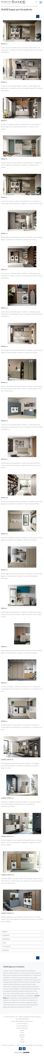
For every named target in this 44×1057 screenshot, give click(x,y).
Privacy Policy (38, 1045)
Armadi (22, 1041)
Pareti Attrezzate (22, 1028)
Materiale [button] (6, 939)
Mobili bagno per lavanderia (30, 6)
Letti (22, 1039)
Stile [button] (4, 943)
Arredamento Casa (9, 6)
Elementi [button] (5, 935)
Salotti (22, 1037)
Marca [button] (4, 931)
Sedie (22, 1030)
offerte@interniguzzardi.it (24, 1021)
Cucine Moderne (22, 1023)
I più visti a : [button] (6, 946)
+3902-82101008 (23, 1019)
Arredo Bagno (18, 6)
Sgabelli (22, 1035)
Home (2, 6)
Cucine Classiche (22, 1026)
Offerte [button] (5, 950)
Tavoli (22, 1032)
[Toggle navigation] (40, 2)
